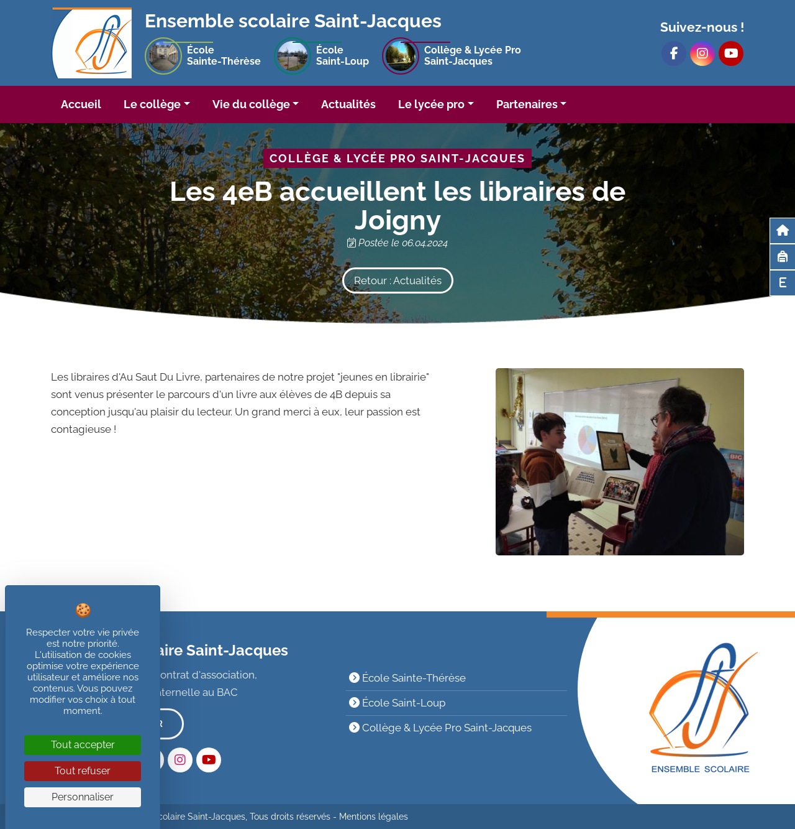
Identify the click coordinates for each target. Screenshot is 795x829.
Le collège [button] (152, 104)
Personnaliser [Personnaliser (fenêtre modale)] (83, 797)
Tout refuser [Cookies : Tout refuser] (83, 771)
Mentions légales (373, 817)
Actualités (348, 104)
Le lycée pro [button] (431, 104)
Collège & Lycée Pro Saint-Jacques (440, 727)
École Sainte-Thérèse (407, 678)
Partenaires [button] (527, 104)
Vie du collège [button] (251, 104)
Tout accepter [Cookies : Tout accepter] (83, 745)
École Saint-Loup (397, 703)
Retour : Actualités (398, 280)
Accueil (81, 104)
